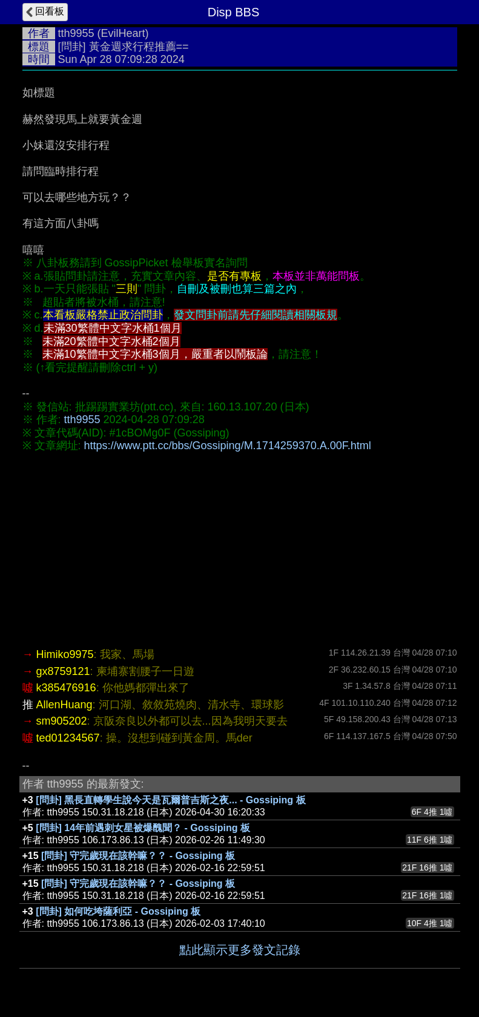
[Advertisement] (239, 549)
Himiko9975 (65, 654)
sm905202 (61, 721)
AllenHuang (64, 705)
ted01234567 (68, 738)
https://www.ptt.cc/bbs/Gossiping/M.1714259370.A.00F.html (227, 445)
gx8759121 (63, 671)
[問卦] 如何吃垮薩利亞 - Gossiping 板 (118, 911)
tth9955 (76, 33)
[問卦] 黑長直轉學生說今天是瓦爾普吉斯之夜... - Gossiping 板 (170, 800)
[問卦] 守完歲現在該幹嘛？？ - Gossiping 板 (138, 856)
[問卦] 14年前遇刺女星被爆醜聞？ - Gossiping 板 (143, 828)
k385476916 (66, 688)
